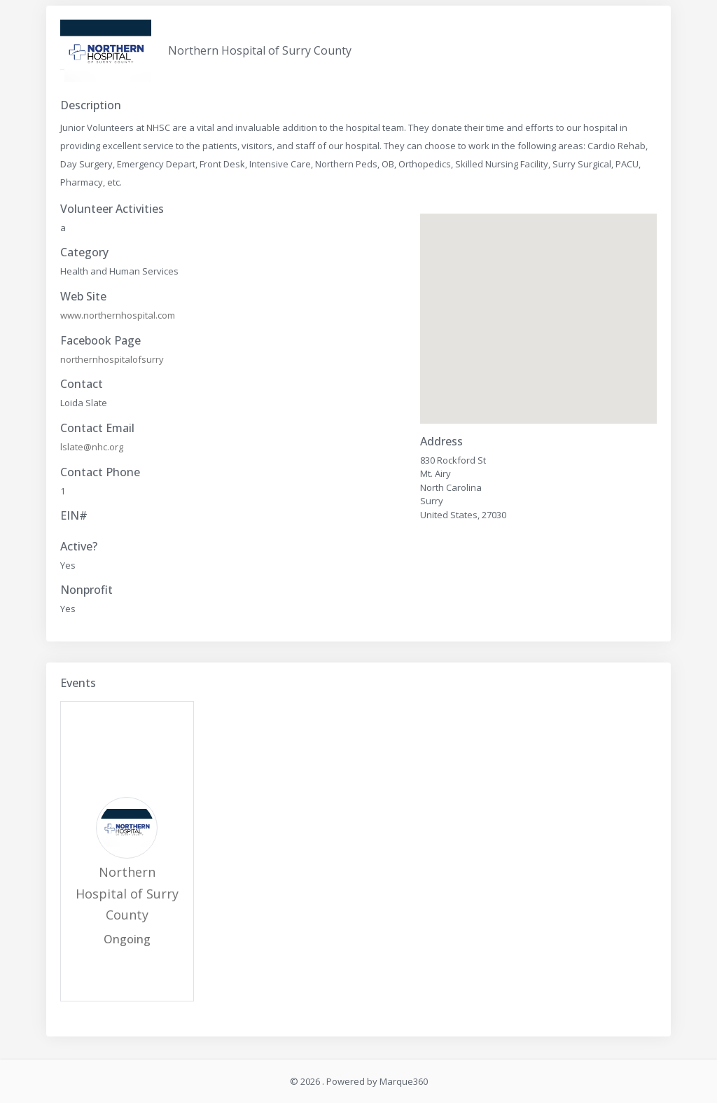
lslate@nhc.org (91, 446)
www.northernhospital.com (117, 315)
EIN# (74, 515)
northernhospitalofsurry (112, 359)
